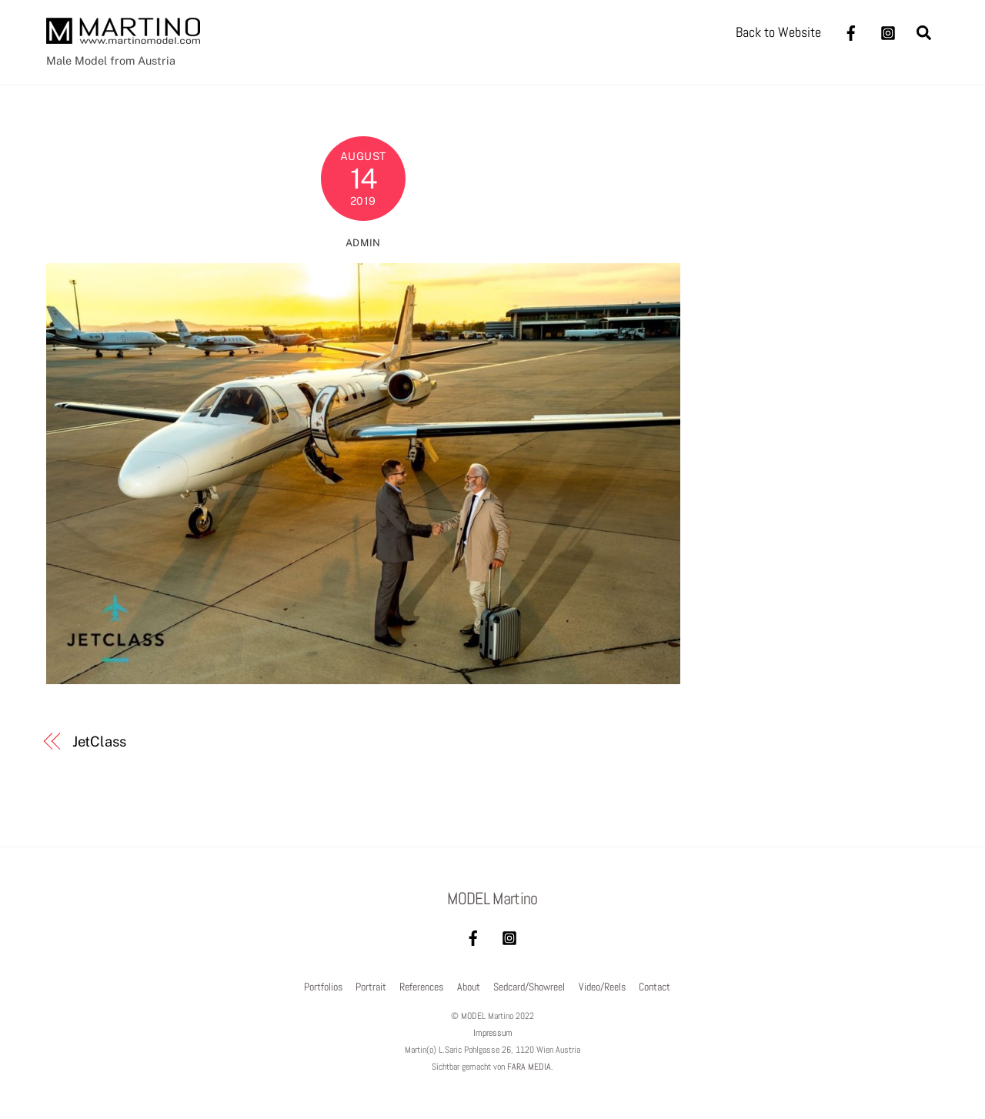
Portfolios (323, 987)
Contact (654, 987)
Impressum (493, 1033)
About (468, 987)
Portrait (371, 987)
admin (363, 243)
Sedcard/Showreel (529, 987)
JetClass (99, 741)
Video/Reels (602, 987)
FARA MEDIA (529, 1067)
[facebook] (851, 31)
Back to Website (778, 32)
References (421, 987)
